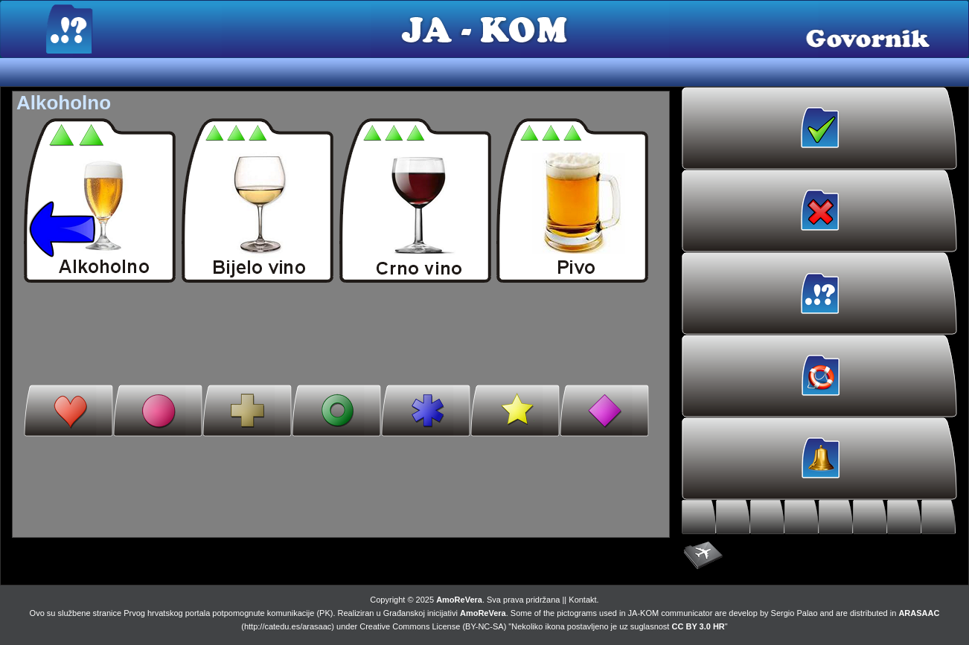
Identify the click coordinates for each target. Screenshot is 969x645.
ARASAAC (918, 613)
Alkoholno (63, 103)
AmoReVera (459, 599)
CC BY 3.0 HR (698, 626)
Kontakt (582, 599)
